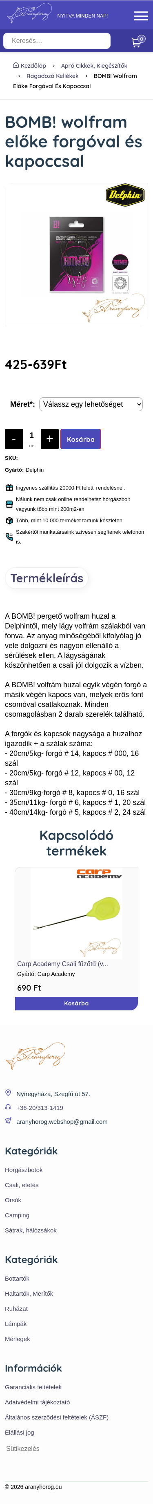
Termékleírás (46, 577)
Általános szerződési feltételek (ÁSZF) (57, 1417)
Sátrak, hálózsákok (31, 1230)
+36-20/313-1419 (39, 1107)
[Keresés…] (57, 41)
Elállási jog (19, 1432)
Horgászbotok (24, 1169)
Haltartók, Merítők (29, 1293)
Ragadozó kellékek (53, 76)
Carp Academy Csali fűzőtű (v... (62, 963)
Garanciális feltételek (33, 1387)
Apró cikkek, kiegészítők (94, 65)
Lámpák (16, 1323)
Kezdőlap (29, 65)
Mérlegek (17, 1338)
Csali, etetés (22, 1184)
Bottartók (17, 1278)
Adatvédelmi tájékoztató (37, 1402)
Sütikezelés (23, 1448)
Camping (17, 1215)
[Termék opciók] (91, 404)
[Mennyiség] (32, 439)
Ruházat (16, 1308)
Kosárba (81, 439)
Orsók (13, 1200)
